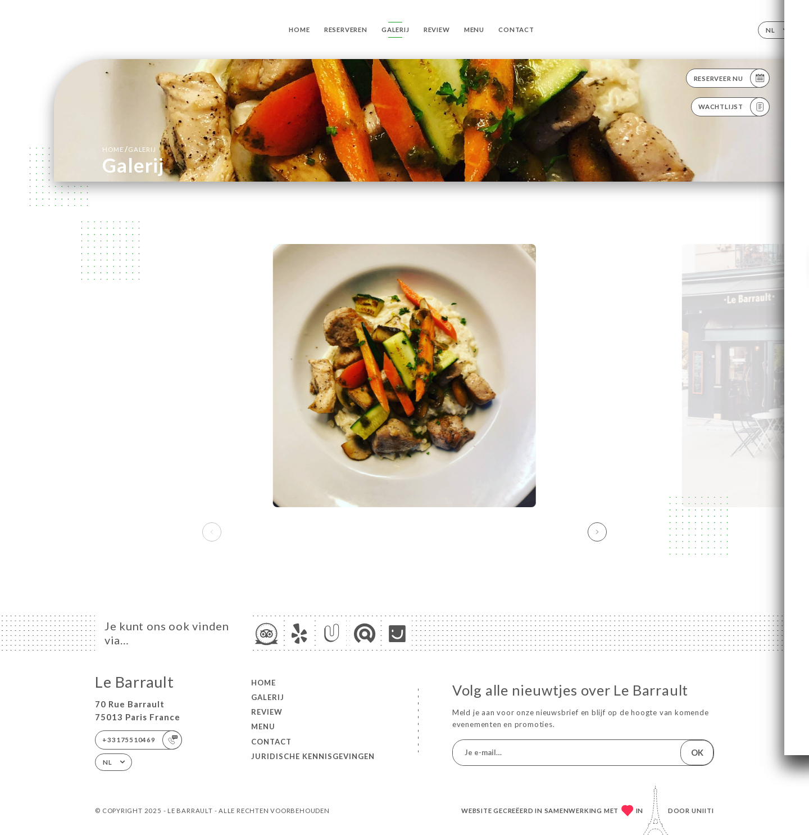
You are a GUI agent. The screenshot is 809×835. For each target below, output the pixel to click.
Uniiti (703, 810)
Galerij (395, 29)
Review (437, 29)
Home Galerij (129, 149)
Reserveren (345, 29)
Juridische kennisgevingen (313, 756)
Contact (516, 29)
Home (299, 29)
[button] (597, 532)
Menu (474, 29)
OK (697, 752)
